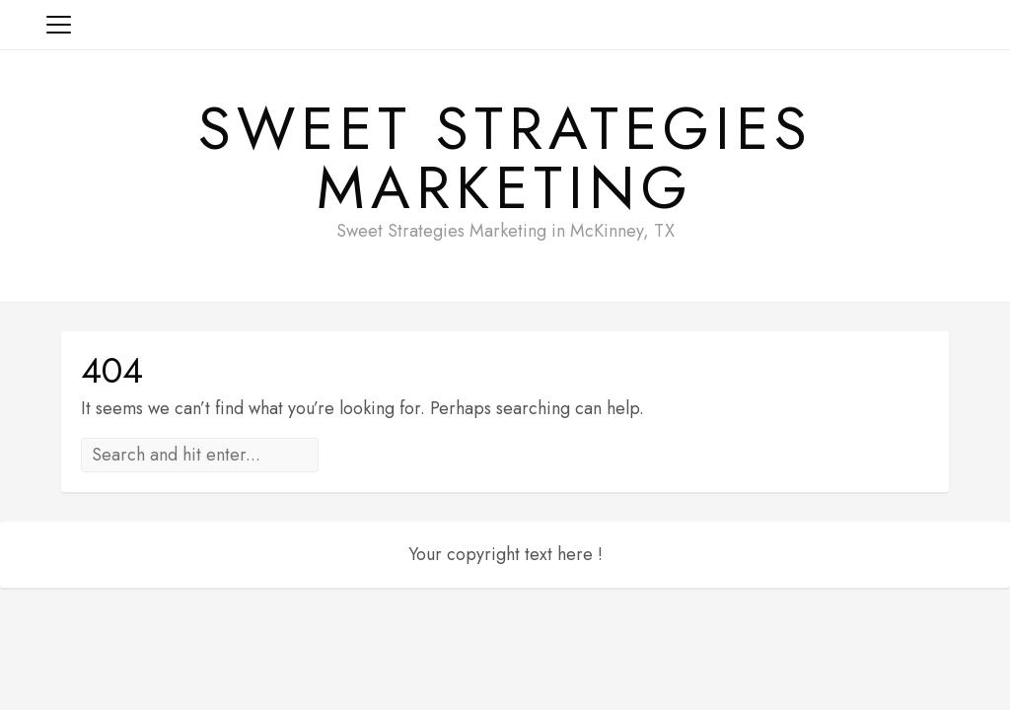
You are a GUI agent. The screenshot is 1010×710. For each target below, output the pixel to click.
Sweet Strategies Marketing (505, 159)
